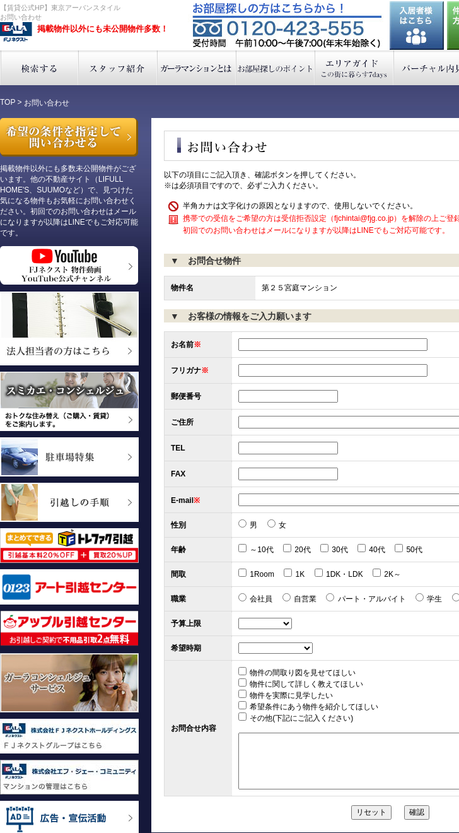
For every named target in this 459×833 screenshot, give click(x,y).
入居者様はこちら (417, 25)
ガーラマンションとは (197, 67)
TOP (7, 102)
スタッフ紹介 (118, 67)
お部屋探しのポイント (275, 67)
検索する (39, 67)
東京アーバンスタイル (16, 32)
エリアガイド (354, 67)
